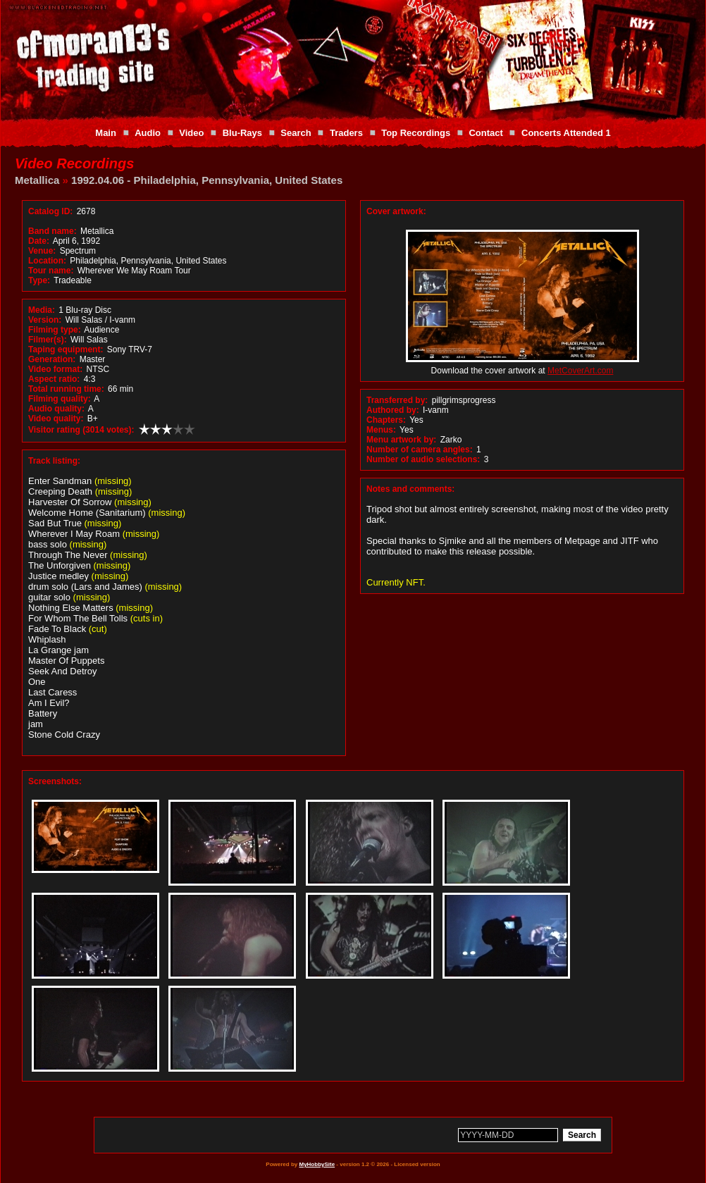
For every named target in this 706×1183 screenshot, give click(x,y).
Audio (148, 133)
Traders (346, 133)
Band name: (52, 231)
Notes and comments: (410, 489)
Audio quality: (56, 409)
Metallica (37, 180)
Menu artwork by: (401, 440)
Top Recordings (415, 133)
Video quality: (55, 418)
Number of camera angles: (419, 449)
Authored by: (392, 410)
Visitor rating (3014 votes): (81, 430)
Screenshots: (55, 781)
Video (191, 133)
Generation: (51, 359)
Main (105, 133)
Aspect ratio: (54, 379)
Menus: (381, 430)
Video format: (55, 369)
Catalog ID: (50, 211)
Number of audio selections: (423, 459)
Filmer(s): (47, 340)
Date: (38, 241)
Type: (39, 280)
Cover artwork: (396, 211)
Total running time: (66, 389)
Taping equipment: (65, 349)
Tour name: (50, 270)
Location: (47, 261)
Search (295, 133)
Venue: (42, 251)
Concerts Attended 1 (566, 133)
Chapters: (386, 420)
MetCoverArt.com (580, 371)
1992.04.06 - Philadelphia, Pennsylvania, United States (206, 180)
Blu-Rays (242, 133)
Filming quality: (59, 399)
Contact (485, 133)
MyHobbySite (317, 1164)
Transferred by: (397, 400)
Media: (41, 310)
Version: (44, 320)
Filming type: (54, 330)
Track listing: (54, 461)
